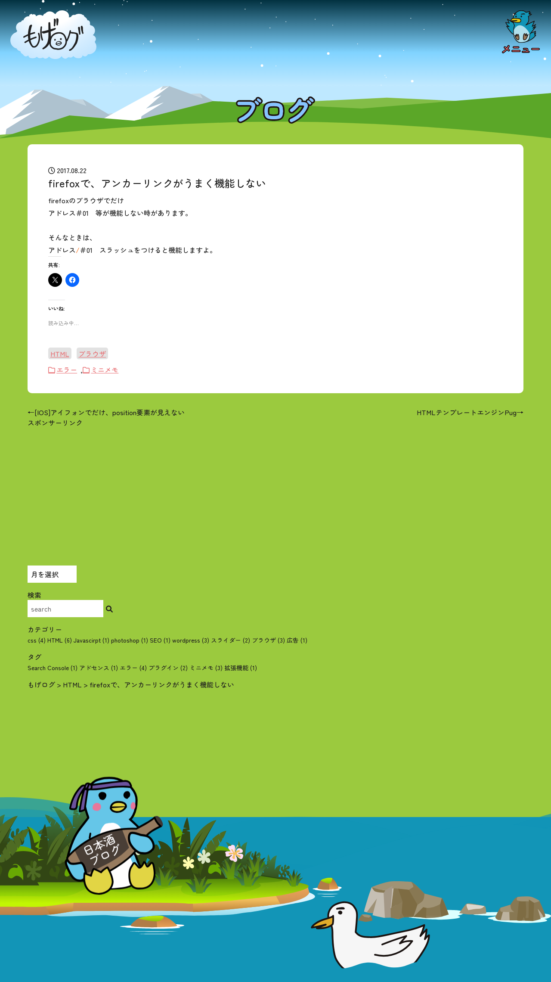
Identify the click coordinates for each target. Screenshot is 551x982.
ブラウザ (92, 353)
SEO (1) (160, 640)
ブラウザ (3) (268, 640)
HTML (59, 353)
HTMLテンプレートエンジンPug (467, 412)
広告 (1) (297, 640)
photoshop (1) (129, 640)
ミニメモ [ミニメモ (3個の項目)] (206, 667)
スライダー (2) (230, 640)
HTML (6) (59, 640)
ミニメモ (104, 369)
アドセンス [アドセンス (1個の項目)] (98, 667)
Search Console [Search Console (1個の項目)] (52, 667)
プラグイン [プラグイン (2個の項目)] (168, 667)
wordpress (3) (190, 640)
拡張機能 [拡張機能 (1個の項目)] (240, 667)
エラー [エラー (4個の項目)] (133, 667)
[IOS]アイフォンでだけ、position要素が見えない (109, 412)
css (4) (37, 640)
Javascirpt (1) (91, 640)
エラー (66, 369)
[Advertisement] (275, 488)
